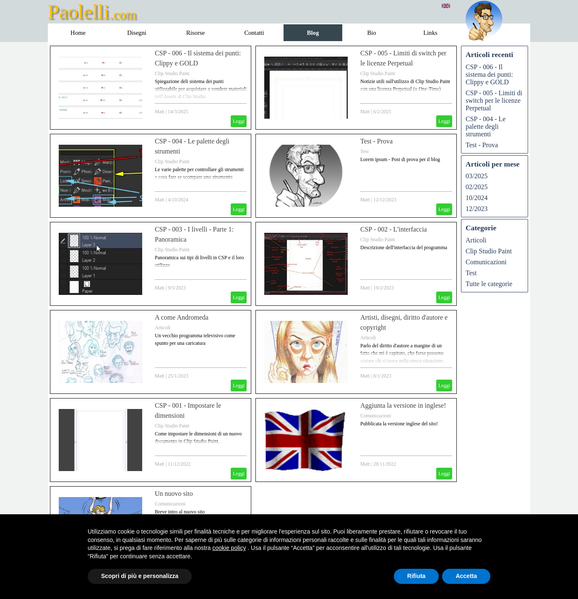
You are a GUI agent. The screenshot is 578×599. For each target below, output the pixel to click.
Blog (313, 32)
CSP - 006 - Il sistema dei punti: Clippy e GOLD (489, 74)
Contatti (254, 32)
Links (430, 32)
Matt (159, 112)
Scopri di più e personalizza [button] (139, 576)
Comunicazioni (375, 416)
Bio (371, 32)
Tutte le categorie (489, 283)
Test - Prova (376, 141)
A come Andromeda (181, 317)
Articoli (162, 328)
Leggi (239, 121)
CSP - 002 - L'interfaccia (393, 229)
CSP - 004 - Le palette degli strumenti (485, 126)
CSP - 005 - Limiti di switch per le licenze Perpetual (494, 100)
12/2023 (476, 208)
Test (364, 151)
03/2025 (476, 176)
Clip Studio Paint (172, 73)
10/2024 (476, 197)
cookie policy (229, 547)
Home (78, 32)
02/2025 (476, 186)
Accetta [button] (466, 576)
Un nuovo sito (174, 493)
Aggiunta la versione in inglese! (403, 405)
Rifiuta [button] (416, 576)
